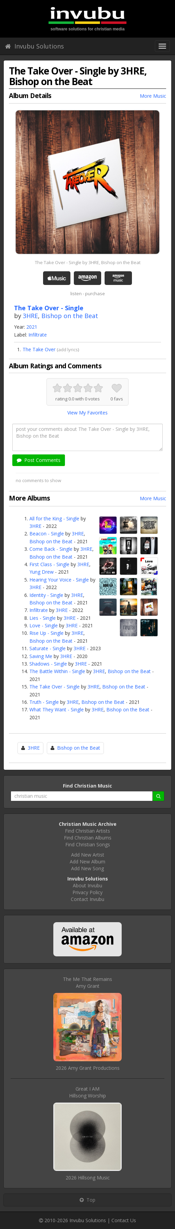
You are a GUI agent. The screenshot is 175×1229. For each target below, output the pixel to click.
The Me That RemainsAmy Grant (87, 982)
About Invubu (87, 885)
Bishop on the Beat (69, 316)
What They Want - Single (56, 709)
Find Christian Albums (87, 837)
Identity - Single (46, 595)
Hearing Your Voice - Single (59, 579)
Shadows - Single (48, 663)
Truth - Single (44, 702)
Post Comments (38, 460)
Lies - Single (42, 618)
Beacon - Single (46, 533)
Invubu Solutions (34, 46)
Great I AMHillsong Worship (87, 1092)
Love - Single (43, 625)
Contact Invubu (87, 899)
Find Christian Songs (87, 844)
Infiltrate (37, 334)
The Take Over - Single (54, 686)
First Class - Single (49, 564)
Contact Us (123, 1220)
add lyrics (68, 349)
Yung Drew (41, 572)
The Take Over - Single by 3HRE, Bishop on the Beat (87, 262)
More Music (153, 96)
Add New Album (87, 861)
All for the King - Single (54, 518)
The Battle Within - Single (57, 671)
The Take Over (39, 349)
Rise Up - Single (46, 633)
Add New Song (87, 868)
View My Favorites (87, 412)
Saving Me (40, 656)
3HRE (30, 316)
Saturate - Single (47, 648)
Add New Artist (87, 854)
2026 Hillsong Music (88, 1177)
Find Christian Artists (87, 831)
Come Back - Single (50, 549)
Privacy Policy (87, 892)
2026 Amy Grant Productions (88, 1068)
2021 (31, 327)
